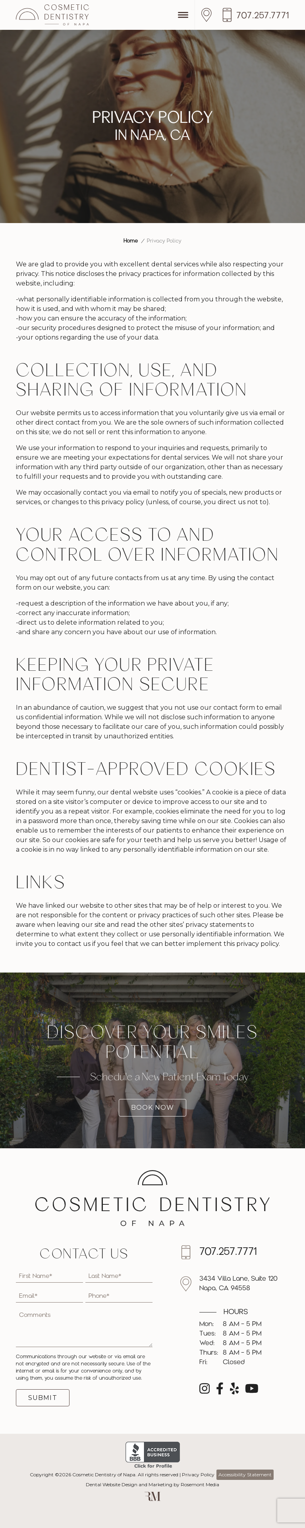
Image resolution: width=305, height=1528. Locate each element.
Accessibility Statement (245, 1475)
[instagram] (204, 1391)
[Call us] (255, 15)
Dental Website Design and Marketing (129, 1484)
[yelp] (234, 1391)
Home (131, 241)
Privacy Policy (198, 1475)
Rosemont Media (200, 1484)
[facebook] (220, 1391)
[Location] (208, 15)
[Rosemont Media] (152, 1499)
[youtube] (252, 1391)
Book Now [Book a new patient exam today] (152, 1107)
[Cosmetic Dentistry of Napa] (52, 14)
